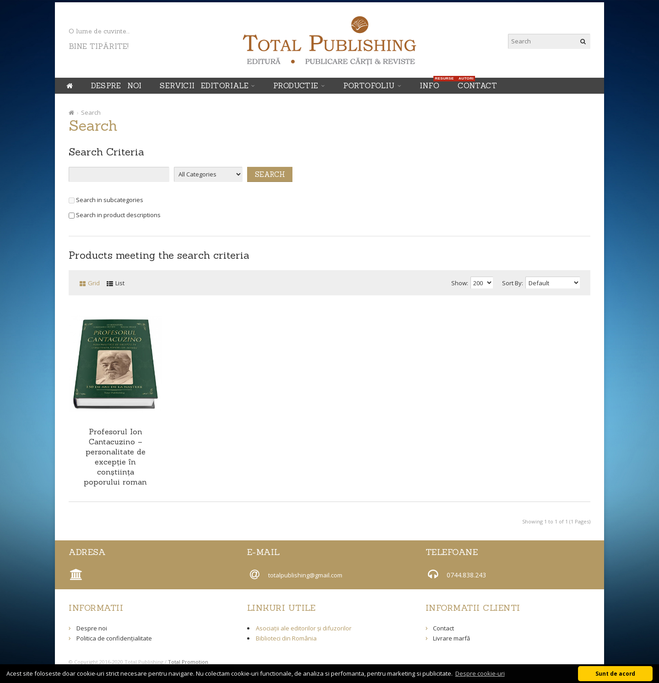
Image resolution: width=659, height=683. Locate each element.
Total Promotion (188, 661)
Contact (477, 85)
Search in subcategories (106, 200)
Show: (459, 283)
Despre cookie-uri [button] (480, 673)
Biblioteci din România (286, 638)
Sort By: (512, 283)
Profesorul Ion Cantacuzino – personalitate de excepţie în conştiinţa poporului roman (115, 456)
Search (91, 112)
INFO (432, 84)
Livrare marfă (451, 638)
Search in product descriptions (115, 215)
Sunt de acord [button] (615, 673)
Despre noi (116, 85)
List (119, 283)
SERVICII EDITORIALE (204, 85)
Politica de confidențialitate (114, 638)
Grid (94, 283)
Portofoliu (369, 85)
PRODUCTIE (296, 85)
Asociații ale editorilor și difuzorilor (303, 628)
